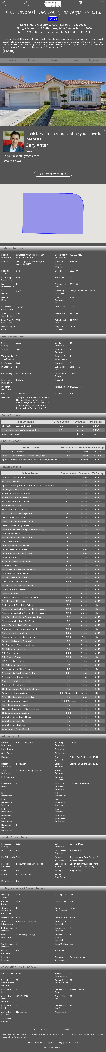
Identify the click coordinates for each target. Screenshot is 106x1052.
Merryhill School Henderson (14, 601)
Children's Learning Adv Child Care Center (20, 689)
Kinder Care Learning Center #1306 (17, 585)
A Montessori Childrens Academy (16, 681)
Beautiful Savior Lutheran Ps (15, 509)
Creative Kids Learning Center (15, 525)
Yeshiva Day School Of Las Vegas (16, 625)
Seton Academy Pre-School (14, 517)
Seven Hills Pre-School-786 (14, 505)
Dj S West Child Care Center (14, 661)
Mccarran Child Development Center (18, 673)
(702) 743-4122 (12, 160)
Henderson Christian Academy (15, 589)
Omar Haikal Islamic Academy (15, 581)
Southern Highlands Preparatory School (20, 597)
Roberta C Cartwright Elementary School (20, 429)
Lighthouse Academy (11, 541)
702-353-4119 (76, 254)
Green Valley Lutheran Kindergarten (18, 637)
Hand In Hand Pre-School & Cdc (16, 493)
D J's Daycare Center (11, 653)
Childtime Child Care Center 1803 (17, 553)
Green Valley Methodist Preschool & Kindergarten (24, 609)
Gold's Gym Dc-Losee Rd (13, 721)
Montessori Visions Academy (15, 633)
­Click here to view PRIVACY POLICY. (25, 1037)
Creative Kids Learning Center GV (17, 641)
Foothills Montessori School (15, 701)
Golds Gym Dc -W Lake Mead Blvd (16, 729)
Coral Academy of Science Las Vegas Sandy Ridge (23, 455)
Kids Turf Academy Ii (11, 481)
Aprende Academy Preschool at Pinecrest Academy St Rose (28, 485)
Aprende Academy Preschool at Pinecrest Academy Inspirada (29, 459)
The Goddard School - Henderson (17, 537)
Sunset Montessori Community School (19, 629)
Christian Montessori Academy (16, 713)
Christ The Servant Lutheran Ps (16, 545)
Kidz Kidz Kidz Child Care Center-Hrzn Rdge (21, 617)
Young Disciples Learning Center (16, 561)
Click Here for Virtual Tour (53, 174)
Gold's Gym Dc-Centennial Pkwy (16, 717)
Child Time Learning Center (14, 549)
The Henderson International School (18, 569)
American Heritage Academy (15, 693)
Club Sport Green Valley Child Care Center (21, 709)
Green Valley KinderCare (13, 593)
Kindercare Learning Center (14, 577)
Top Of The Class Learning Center (17, 513)
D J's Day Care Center (11, 657)
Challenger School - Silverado (15, 489)
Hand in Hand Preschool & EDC (16, 497)
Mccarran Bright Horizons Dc (15, 677)
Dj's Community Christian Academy (18, 645)
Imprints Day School (11, 533)
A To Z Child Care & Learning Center (18, 697)
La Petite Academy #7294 (13, 557)
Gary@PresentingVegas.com (21, 156)
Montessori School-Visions (14, 685)
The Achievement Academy (14, 649)
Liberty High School (11, 433)
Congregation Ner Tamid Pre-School (18, 621)
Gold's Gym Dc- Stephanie (13, 725)
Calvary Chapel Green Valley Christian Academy (23, 529)
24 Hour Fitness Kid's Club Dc (15, 477)
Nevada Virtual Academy (13, 451)
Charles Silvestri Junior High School (18, 425)
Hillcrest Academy (10, 565)
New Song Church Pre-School (15, 573)
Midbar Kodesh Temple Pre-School (17, 605)
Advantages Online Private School (17, 521)
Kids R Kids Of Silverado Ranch (15, 501)
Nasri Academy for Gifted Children (17, 669)
